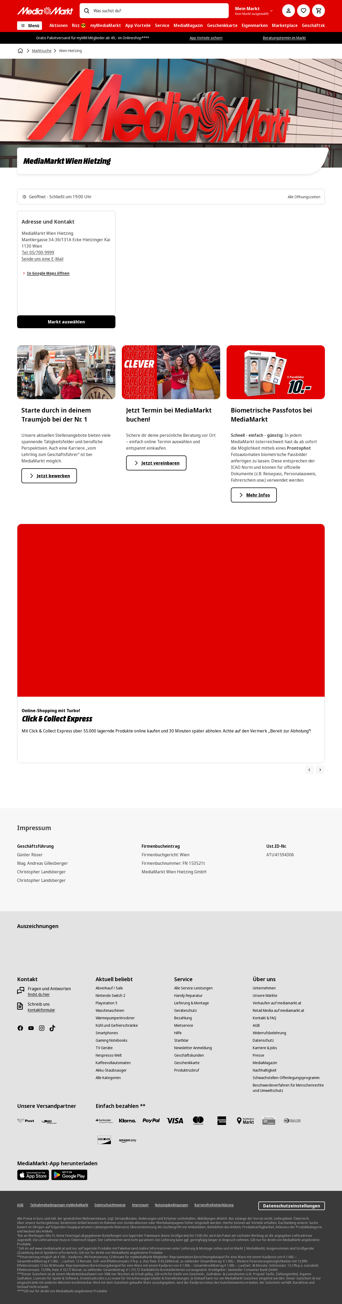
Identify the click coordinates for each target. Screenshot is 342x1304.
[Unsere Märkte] (265, 995)
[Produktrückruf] (186, 1070)
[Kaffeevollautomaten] (113, 1062)
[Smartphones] (107, 1033)
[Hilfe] (178, 1033)
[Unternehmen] (264, 988)
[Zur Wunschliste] (303, 10)
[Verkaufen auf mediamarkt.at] (277, 1003)
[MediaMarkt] (45, 11)
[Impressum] (140, 1205)
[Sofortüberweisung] (127, 1120)
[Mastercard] (198, 1120)
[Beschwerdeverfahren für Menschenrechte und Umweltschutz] (289, 1088)
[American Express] (221, 1120)
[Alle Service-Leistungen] (193, 988)
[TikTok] (54, 1028)
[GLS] (49, 1121)
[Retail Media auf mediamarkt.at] (278, 1010)
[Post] (25, 1120)
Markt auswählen (66, 321)
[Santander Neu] (104, 1120)
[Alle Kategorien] (108, 1077)
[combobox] (159, 10)
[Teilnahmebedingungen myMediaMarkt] (59, 1205)
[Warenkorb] (318, 10)
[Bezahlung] (183, 1018)
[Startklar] (181, 1040)
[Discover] (104, 1140)
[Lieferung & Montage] (191, 1003)
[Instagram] (43, 1028)
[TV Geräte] (104, 1048)
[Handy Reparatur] (188, 995)
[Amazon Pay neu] (127, 1141)
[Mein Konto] (288, 10)
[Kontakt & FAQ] (264, 1018)
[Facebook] (22, 1028)
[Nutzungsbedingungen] (171, 1205)
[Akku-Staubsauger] (111, 1070)
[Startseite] (21, 50)
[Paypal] (151, 1120)
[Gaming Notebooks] (111, 1040)
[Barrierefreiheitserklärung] (214, 1205)
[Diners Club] (292, 1120)
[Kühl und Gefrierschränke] (117, 1025)
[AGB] (256, 1025)
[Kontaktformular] (41, 1010)
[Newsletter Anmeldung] (193, 1048)
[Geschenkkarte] (187, 1062)
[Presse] (258, 1055)
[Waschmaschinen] (110, 1010)
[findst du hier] (39, 994)
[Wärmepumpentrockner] (115, 1018)
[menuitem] (58, 25)
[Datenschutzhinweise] (110, 1205)
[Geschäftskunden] (189, 1055)
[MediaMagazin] (265, 1062)
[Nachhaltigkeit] (265, 1070)
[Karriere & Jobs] (265, 1048)
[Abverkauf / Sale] (109, 988)
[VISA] (174, 1120)
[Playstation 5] (106, 1003)
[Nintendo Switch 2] (110, 995)
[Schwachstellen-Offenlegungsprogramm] (286, 1077)
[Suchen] (86, 10)
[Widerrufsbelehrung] (269, 1033)
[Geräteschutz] (185, 1010)
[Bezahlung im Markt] (245, 1120)
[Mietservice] (183, 1025)
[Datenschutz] (263, 1040)
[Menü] (29, 25)
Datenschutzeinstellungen (291, 1206)
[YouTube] (33, 1028)
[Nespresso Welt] (109, 1055)
